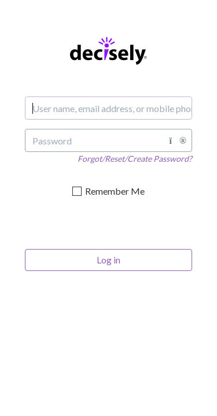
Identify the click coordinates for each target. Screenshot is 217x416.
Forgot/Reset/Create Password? (135, 159)
